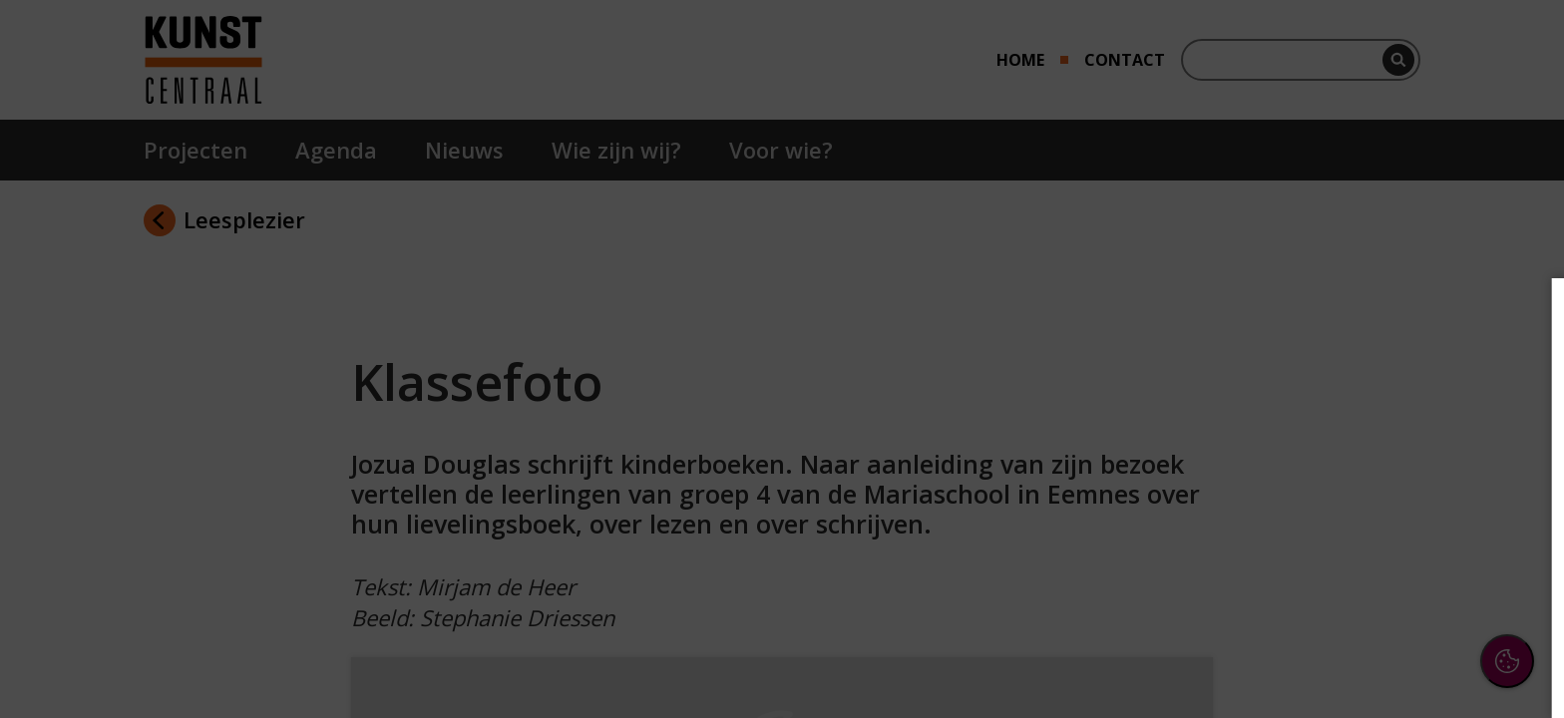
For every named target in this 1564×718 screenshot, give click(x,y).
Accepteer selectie (1394, 664)
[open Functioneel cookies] (1516, 475)
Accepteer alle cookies (1395, 606)
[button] (1374, 472)
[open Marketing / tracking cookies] (1516, 534)
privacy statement (1330, 408)
